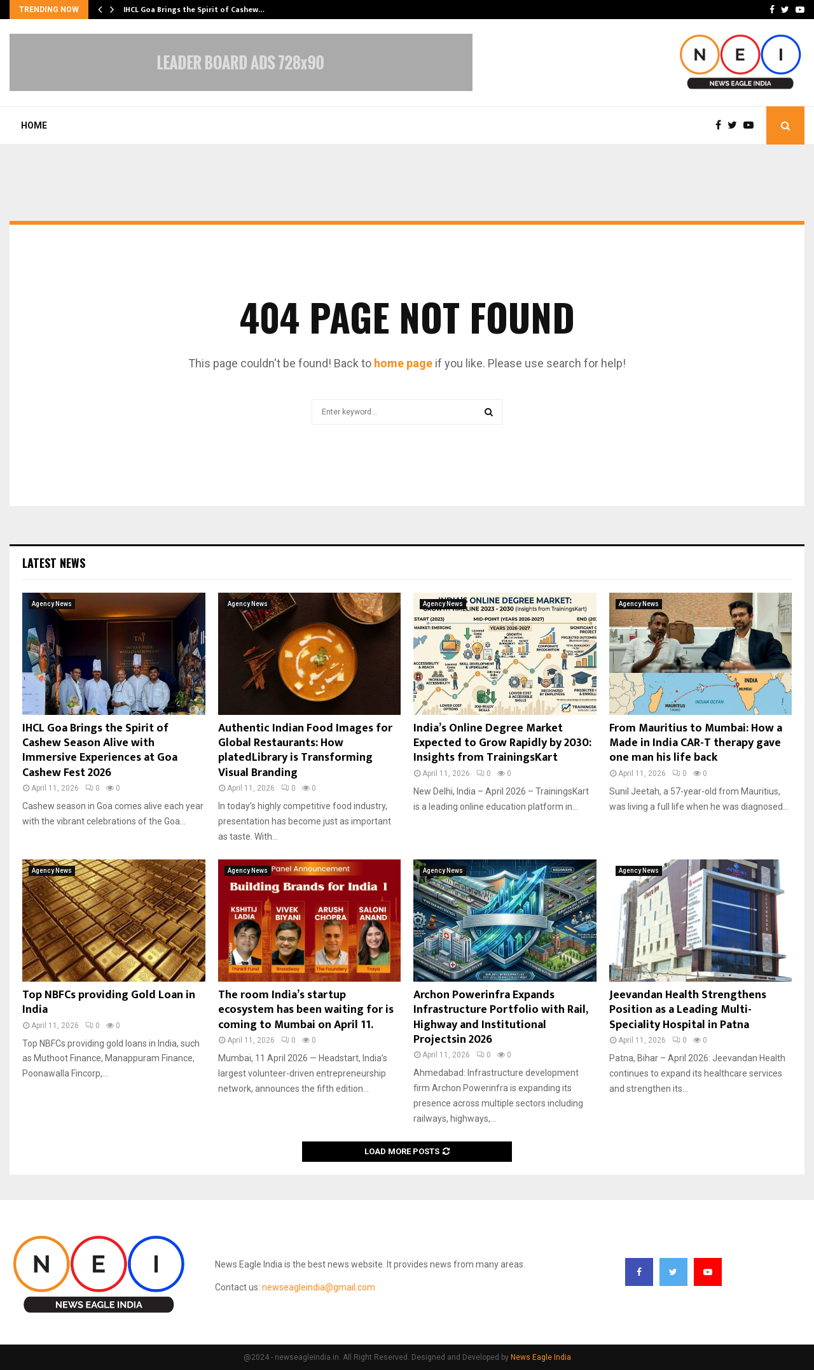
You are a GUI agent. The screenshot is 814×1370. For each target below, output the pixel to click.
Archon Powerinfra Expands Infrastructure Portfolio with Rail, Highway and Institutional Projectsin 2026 (500, 1017)
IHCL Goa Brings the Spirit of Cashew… (194, 9)
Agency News (52, 603)
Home (34, 125)
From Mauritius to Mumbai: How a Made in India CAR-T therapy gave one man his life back (695, 743)
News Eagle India (541, 1357)
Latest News (53, 562)
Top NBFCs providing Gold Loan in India (108, 1002)
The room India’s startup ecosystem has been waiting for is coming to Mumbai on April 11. (306, 1010)
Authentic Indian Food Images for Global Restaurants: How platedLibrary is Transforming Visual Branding (305, 750)
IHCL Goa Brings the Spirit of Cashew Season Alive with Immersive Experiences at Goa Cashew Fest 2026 (99, 750)
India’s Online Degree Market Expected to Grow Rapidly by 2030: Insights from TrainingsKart (502, 743)
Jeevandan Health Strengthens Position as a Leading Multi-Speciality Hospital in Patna (687, 1010)
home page (403, 363)
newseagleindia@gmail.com (318, 1287)
